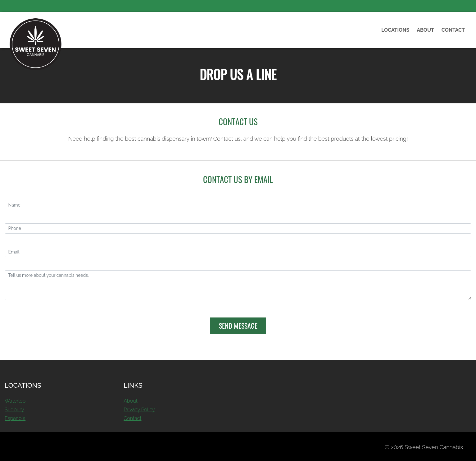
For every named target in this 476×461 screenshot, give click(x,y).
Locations (395, 30)
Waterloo (15, 401)
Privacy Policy (139, 410)
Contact (453, 30)
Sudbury (14, 410)
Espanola (15, 418)
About (425, 30)
